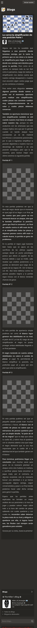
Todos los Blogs (9, 612)
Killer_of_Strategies (14, 41)
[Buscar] (17, 621)
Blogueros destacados (11, 614)
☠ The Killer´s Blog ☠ (11, 597)
